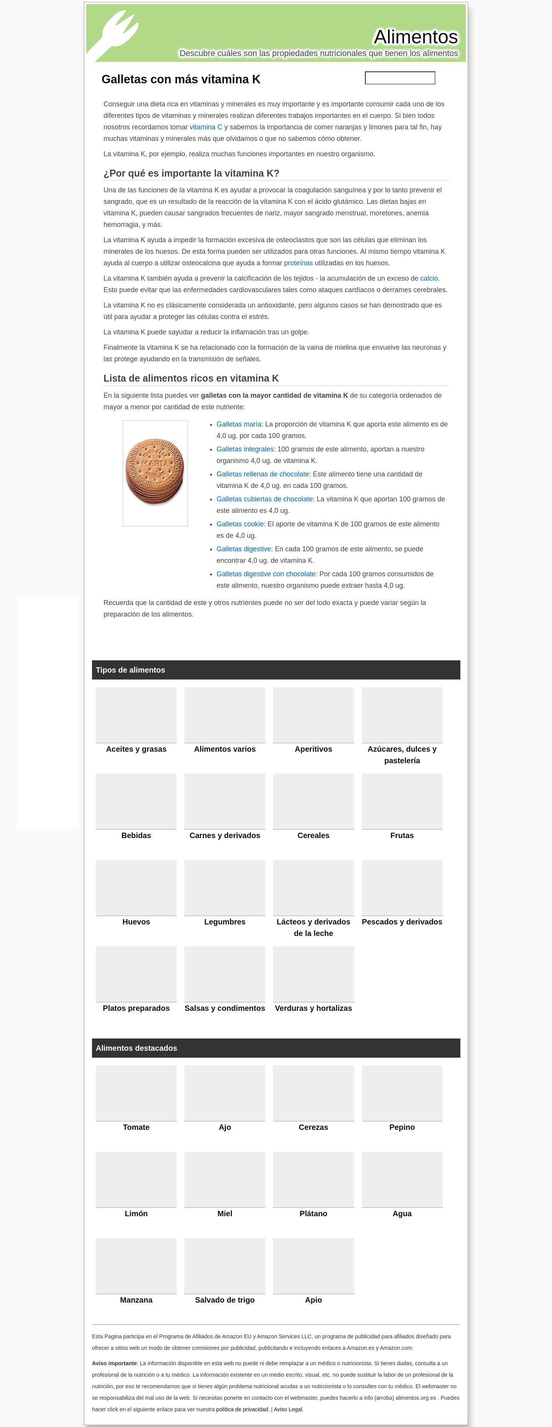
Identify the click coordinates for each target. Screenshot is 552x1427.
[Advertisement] (48, 715)
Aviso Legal (288, 1409)
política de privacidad (242, 1409)
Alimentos (416, 37)
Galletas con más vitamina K (181, 79)
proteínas (298, 263)
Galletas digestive (244, 549)
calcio (429, 278)
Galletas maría (239, 424)
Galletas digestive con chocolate (266, 574)
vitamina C (206, 127)
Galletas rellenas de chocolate (263, 474)
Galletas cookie (240, 524)
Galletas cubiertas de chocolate (265, 499)
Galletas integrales (245, 449)
